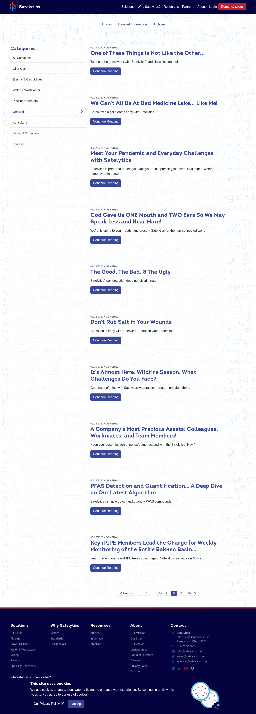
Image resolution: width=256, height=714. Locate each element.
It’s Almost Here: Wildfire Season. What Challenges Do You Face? (143, 375)
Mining (14, 655)
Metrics (54, 633)
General (18, 111)
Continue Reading (106, 71)
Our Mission (137, 633)
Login (213, 6)
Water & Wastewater (26, 90)
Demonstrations (232, 6)
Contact (178, 625)
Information (97, 638)
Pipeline (15, 638)
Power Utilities (19, 644)
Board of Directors (141, 655)
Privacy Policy (139, 666)
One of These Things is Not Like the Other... (147, 52)
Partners (188, 6)
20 (160, 593)
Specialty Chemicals (23, 666)
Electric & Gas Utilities (27, 79)
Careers (135, 660)
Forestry (18, 144)
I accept (76, 704)
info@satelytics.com (189, 651)
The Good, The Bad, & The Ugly (130, 271)
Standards (56, 638)
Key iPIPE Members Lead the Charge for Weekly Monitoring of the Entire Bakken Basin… (153, 546)
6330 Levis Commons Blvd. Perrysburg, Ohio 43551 (194, 637)
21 (167, 593)
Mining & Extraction (26, 133)
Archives (159, 24)
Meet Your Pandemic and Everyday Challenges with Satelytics (151, 156)
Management (138, 649)
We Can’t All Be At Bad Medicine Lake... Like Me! (154, 103)
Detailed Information (132, 24)
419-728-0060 (185, 646)
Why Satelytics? (149, 6)
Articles (106, 24)
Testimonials (58, 644)
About (201, 6)
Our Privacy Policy (49, 703)
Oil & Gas (19, 68)
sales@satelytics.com (190, 656)
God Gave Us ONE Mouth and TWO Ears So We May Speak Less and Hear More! (157, 218)
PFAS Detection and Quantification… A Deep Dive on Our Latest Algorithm (156, 489)
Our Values (137, 644)
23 (180, 593)
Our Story (136, 638)
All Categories (22, 57)
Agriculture (20, 122)
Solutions (127, 6)
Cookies (135, 671)
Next (190, 593)
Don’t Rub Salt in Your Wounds (131, 321)
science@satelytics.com (192, 661)
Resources (171, 6)
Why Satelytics (64, 625)
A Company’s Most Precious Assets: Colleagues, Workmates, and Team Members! (154, 432)
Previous (128, 593)
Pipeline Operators (25, 101)
